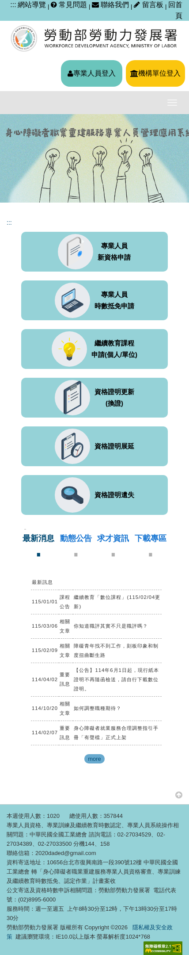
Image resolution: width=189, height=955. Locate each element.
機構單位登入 (155, 73)
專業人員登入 (92, 73)
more (94, 759)
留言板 (149, 4)
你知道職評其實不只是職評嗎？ (111, 626)
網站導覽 (32, 4)
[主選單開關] (172, 102)
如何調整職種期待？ (97, 708)
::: (13, 4)
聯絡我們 (110, 4)
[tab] (38, 545)
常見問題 (69, 4)
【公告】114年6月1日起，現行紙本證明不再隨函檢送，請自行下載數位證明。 (116, 679)
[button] (178, 795)
